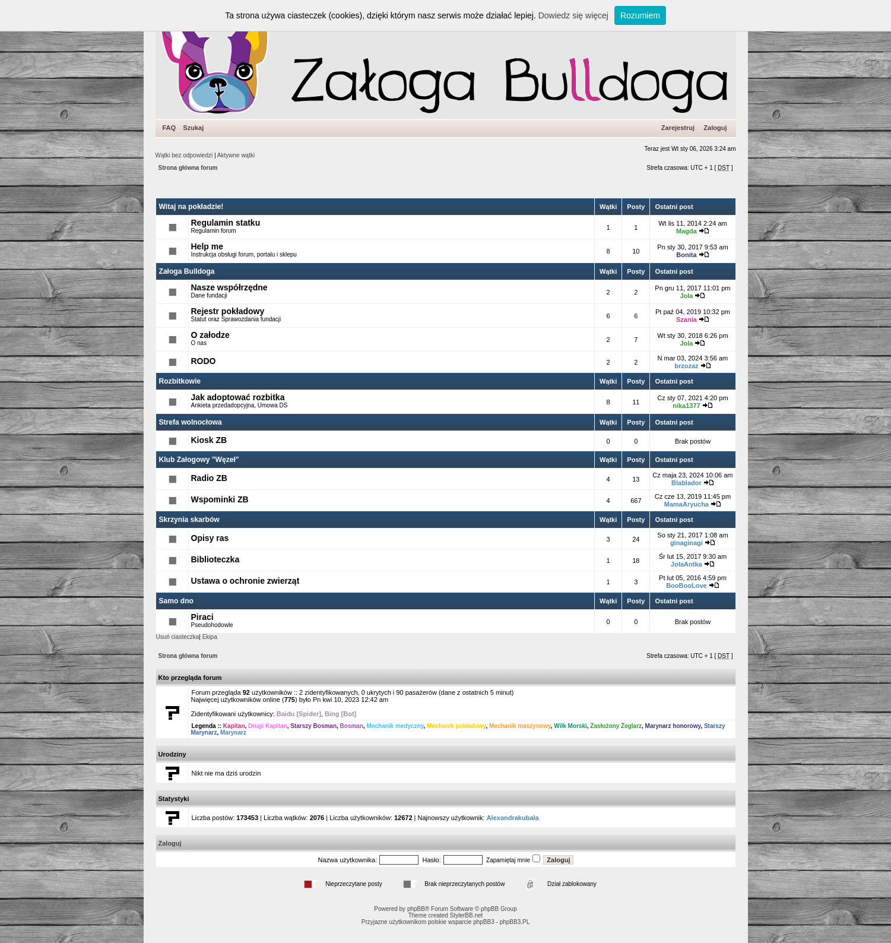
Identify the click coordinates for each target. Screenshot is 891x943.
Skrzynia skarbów (189, 519)
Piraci (202, 617)
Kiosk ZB (209, 440)
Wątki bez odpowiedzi (184, 155)
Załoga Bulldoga (187, 271)
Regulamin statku (226, 222)
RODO (203, 361)
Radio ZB (209, 478)
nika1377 (686, 405)
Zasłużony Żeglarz (616, 726)
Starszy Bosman (313, 726)
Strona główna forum (188, 167)
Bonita (686, 254)
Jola (686, 295)
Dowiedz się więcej (573, 15)
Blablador (686, 482)
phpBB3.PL (515, 922)
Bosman (351, 726)
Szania (686, 319)
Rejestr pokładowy (228, 311)
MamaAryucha (686, 504)
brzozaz (686, 365)
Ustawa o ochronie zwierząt (245, 581)
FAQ (169, 127)
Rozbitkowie (180, 381)
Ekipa (209, 637)
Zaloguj (715, 127)
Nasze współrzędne (229, 287)
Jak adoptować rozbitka (238, 397)
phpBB (416, 909)
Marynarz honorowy (673, 726)
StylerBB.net (466, 915)
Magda (686, 231)
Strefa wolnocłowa (190, 422)
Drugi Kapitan (267, 726)
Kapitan (234, 726)
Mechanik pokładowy (456, 726)
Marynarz (233, 732)
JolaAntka (686, 564)
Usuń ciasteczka (177, 637)
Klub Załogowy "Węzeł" (199, 459)
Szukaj (193, 127)
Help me (207, 246)
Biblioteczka (215, 559)
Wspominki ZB (220, 499)
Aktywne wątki (236, 155)
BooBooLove (686, 585)
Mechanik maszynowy (520, 726)
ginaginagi (686, 542)
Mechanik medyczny (395, 726)
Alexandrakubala (513, 817)
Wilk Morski (570, 726)
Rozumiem (640, 15)
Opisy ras (210, 538)
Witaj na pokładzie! (191, 206)
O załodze (210, 335)
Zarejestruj (678, 127)
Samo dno (176, 601)
